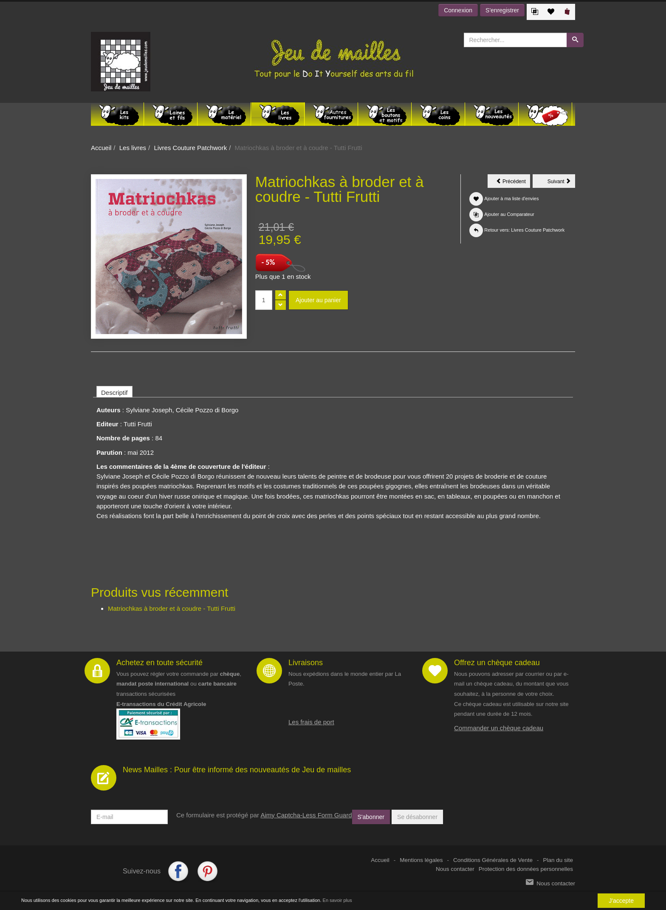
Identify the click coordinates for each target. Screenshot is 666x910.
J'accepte (621, 900)
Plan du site (558, 860)
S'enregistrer (502, 10)
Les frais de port (311, 722)
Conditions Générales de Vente (493, 860)
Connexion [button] (458, 10)
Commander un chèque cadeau (498, 727)
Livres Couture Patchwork (190, 147)
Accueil (101, 147)
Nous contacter (455, 869)
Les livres (132, 147)
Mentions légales (421, 860)
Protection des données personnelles (526, 869)
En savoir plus (337, 900)
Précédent (513, 183)
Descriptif (114, 392)
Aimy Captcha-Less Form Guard (306, 815)
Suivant (561, 183)
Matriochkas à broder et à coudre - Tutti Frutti (171, 608)
